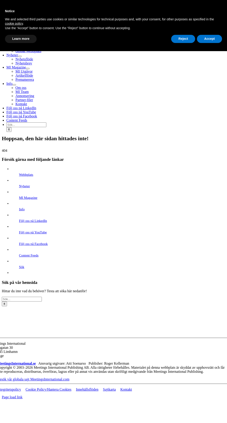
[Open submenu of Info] (14, 85)
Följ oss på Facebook (33, 244)
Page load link (12, 397)
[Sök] (9, 129)
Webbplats (26, 174)
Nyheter (24, 186)
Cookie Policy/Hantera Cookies (48, 389)
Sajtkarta (109, 389)
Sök (21, 267)
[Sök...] (26, 124)
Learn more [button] (20, 38)
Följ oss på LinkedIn (33, 221)
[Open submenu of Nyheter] (20, 56)
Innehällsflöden (87, 389)
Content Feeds (28, 255)
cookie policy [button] (14, 23)
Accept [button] (209, 38)
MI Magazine (28, 198)
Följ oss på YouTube (33, 232)
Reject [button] (183, 38)
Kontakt (126, 389)
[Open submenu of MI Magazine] (28, 68)
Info (22, 209)
